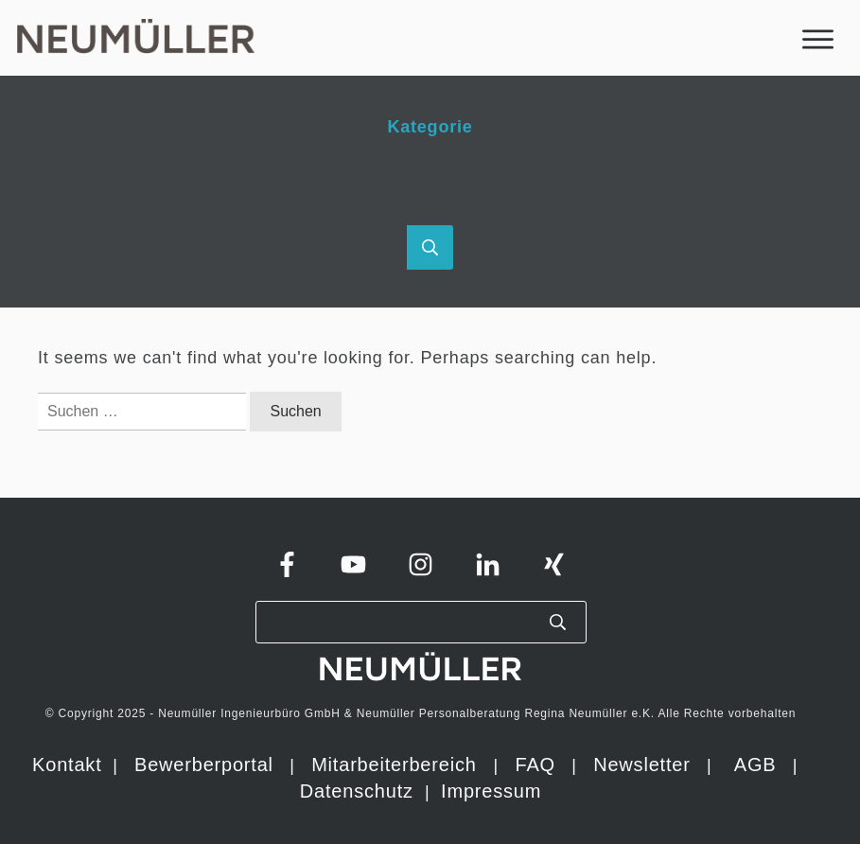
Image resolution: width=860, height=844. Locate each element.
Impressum (491, 791)
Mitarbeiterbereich (397, 764)
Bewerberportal (203, 764)
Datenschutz (359, 791)
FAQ (534, 764)
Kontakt (66, 764)
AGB (755, 764)
